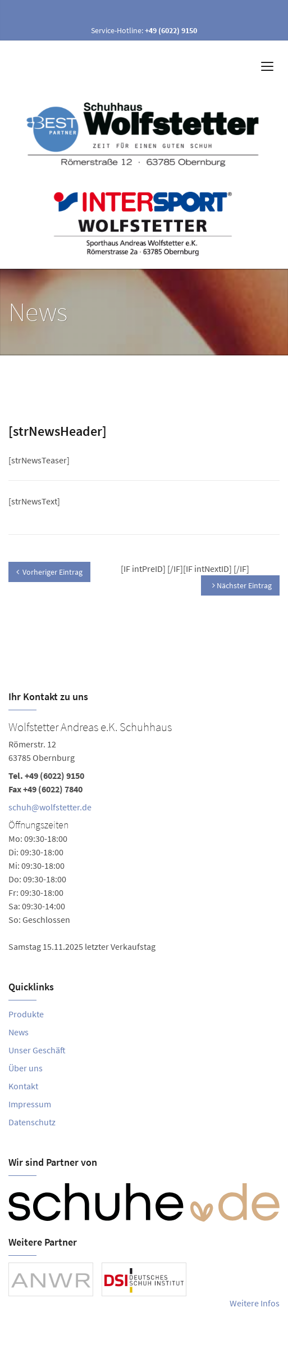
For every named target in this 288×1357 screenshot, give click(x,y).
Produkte (26, 1014)
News (18, 1032)
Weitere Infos (255, 1303)
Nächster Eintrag (242, 585)
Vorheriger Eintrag (49, 572)
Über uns (25, 1068)
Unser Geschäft (37, 1050)
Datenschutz (32, 1122)
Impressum (29, 1104)
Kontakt (23, 1086)
